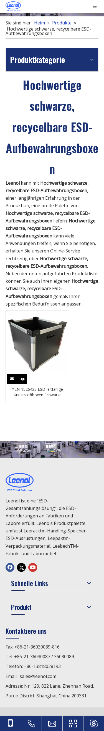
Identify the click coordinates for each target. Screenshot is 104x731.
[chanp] (52, 449)
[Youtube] (32, 567)
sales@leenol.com (38, 676)
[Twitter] (21, 567)
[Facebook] (10, 567)
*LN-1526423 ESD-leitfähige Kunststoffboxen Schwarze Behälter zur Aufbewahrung (37, 392)
